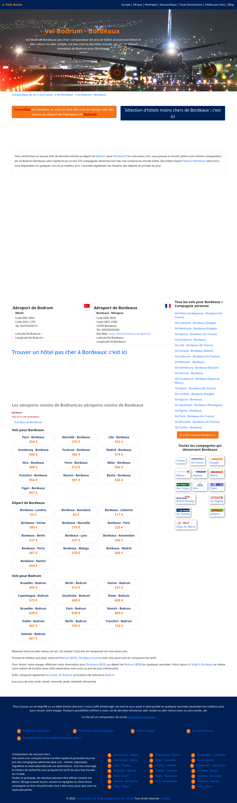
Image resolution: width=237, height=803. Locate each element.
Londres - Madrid (162, 765)
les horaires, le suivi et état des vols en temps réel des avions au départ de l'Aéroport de (64, 112)
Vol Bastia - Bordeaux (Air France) (195, 388)
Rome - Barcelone (163, 776)
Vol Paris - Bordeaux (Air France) (194, 416)
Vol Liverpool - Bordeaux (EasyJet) (195, 323)
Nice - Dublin (118, 776)
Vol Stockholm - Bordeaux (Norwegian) (198, 405)
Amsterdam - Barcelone (207, 765)
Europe (126, 4)
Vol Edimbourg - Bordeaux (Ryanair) (197, 367)
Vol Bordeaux (65, 94)
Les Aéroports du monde (118, 798)
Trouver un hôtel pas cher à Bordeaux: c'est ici (69, 352)
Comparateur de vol (24, 94)
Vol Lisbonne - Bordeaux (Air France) (197, 356)
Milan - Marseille (163, 760)
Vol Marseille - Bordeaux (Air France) (197, 422)
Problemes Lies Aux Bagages (93, 730)
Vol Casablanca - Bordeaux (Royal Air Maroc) (197, 380)
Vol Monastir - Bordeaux (190, 362)
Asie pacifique (168, 4)
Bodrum (101, 156)
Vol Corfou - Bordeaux (188, 427)
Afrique (137, 4)
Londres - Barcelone (206, 776)
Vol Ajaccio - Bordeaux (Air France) (196, 334)
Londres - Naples (204, 770)
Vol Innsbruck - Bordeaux (190, 339)
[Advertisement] (118, 135)
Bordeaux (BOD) (96, 664)
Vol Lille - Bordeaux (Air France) (194, 345)
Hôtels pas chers (215, 4)
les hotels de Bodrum (59, 675)
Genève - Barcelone (122, 781)
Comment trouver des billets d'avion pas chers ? (49, 738)
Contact (166, 798)
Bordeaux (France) (90, 658)
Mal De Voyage (142, 730)
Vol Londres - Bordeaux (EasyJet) (194, 394)
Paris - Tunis (201, 786)
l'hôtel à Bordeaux (201, 664)
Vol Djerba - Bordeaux (188, 410)
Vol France (46, 94)
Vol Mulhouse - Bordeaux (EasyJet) (196, 328)
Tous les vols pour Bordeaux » (197, 435)
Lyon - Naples (119, 765)
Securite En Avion (200, 730)
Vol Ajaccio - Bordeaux (188, 399)
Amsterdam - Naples (123, 755)
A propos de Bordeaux (28, 422)
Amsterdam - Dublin (164, 755)
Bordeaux (119, 156)
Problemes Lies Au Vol (33, 730)
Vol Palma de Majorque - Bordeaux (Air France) (198, 315)
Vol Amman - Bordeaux (189, 373)
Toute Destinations (191, 4)
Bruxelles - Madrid (122, 770)
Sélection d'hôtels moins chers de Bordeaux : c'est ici (173, 113)
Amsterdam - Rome (122, 760)
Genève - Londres (163, 770)
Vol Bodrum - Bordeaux (92, 94)
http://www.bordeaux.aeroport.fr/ (130, 334)
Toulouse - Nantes (205, 781)
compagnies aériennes (141, 717)
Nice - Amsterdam (164, 781)
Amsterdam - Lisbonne (208, 755)
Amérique (151, 4)
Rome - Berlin (202, 760)
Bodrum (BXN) (68, 658)
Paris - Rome (118, 786)
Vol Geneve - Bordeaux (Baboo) (194, 351)
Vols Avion (12, 4)
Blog (231, 4)
